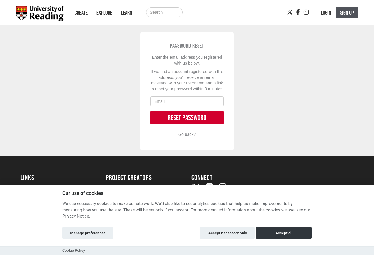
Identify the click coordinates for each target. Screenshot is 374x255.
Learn (126, 12)
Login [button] (326, 12)
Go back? (187, 134)
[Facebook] (298, 12)
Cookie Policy (73, 250)
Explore (104, 12)
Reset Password (187, 118)
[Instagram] (306, 12)
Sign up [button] (347, 12)
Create (81, 12)
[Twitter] (290, 12)
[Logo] (40, 15)
